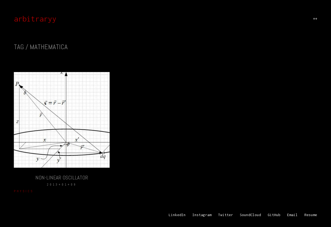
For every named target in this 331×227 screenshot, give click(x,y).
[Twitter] (225, 215)
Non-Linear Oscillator (61, 177)
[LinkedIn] (177, 215)
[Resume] (310, 215)
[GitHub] (274, 215)
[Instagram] (202, 215)
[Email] (292, 215)
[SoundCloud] (250, 215)
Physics (24, 191)
